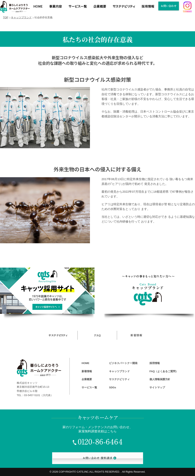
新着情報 (87, 371)
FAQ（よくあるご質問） (163, 371)
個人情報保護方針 (159, 379)
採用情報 (154, 363)
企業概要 (87, 379)
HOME (85, 363)
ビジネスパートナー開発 (123, 363)
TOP (5, 17)
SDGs (112, 387)
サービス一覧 (89, 387)
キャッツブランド (21, 17)
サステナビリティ (119, 379)
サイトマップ (157, 387)
